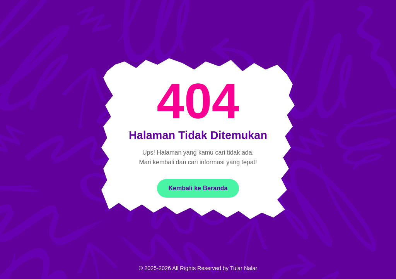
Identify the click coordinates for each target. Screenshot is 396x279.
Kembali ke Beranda (198, 188)
